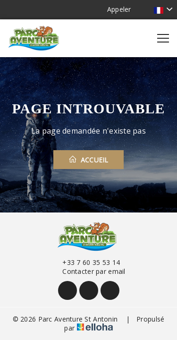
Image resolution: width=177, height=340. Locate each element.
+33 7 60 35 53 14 (85, 262)
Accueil (88, 159)
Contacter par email (88, 271)
